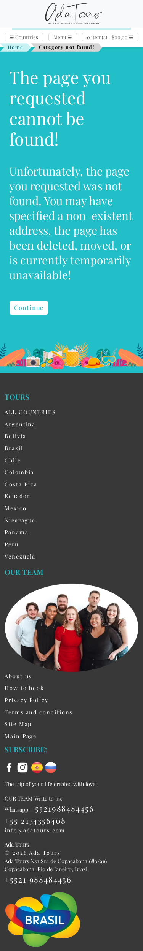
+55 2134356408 (35, 820)
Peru (12, 544)
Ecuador (17, 496)
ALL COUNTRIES (30, 412)
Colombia (19, 472)
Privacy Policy (26, 700)
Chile (13, 460)
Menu (62, 37)
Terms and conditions (38, 712)
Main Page (21, 736)
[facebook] (10, 767)
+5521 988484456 (38, 879)
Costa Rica (21, 484)
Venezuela (20, 556)
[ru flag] (50, 767)
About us (18, 676)
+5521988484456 (62, 808)
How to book (24, 687)
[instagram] (23, 767)
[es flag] (38, 767)
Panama (17, 532)
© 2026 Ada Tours (32, 852)
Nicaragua (20, 520)
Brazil (14, 448)
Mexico (16, 508)
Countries (24, 37)
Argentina (20, 424)
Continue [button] (28, 308)
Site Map (18, 724)
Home (16, 47)
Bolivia (15, 436)
